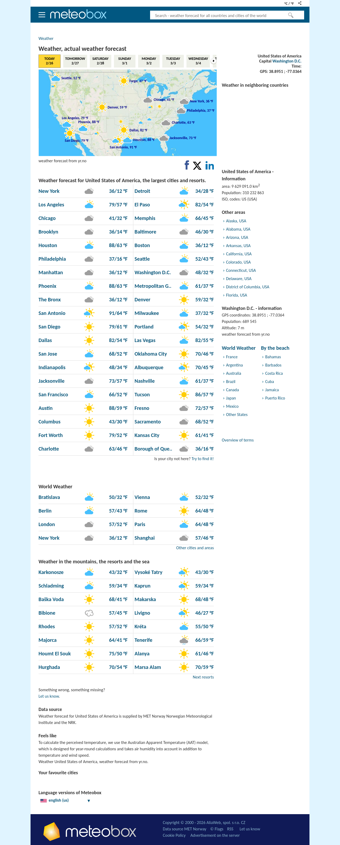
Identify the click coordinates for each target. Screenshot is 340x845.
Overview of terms (238, 440)
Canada (232, 389)
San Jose (48, 354)
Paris (139, 524)
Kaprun (141, 585)
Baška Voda (51, 599)
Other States (237, 414)
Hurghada (49, 667)
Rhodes (47, 626)
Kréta (139, 626)
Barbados (273, 365)
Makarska (144, 599)
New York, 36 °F (201, 101)
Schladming (51, 585)
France (231, 356)
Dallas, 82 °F (138, 130)
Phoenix (47, 286)
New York (49, 191)
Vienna (141, 497)
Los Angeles (51, 204)
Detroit (141, 191)
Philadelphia (52, 259)
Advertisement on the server (215, 835)
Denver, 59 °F (117, 107)
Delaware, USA (239, 278)
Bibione (47, 613)
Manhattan (51, 272)
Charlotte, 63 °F (183, 122)
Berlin (45, 510)
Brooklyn (48, 231)
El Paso (141, 204)
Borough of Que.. (152, 449)
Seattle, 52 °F (71, 78)
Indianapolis (52, 367)
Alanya (141, 653)
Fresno (141, 408)
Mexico (232, 406)
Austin (46, 408)
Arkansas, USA (238, 245)
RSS (230, 828)
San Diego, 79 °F (77, 141)
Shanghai (144, 538)
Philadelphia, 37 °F (201, 110)
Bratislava (49, 497)
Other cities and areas (195, 547)
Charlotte (49, 449)
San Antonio (52, 313)
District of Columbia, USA (247, 286)
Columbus (50, 421)
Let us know (49, 696)
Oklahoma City (150, 354)
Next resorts (203, 677)
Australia (233, 373)
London (47, 524)
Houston (48, 245)
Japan (231, 398)
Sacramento (147, 421)
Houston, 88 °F (144, 140)
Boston (141, 245)
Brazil (230, 381)
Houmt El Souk (55, 653)
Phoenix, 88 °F (89, 122)
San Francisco (53, 394)
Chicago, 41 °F (164, 100)
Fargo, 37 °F (138, 81)
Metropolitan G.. (152, 286)
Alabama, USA (238, 229)
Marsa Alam (147, 667)
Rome (140, 510)
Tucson (141, 394)
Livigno (141, 613)
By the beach (275, 348)
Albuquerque (148, 367)
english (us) (65, 800)
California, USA (239, 253)
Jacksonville (52, 381)
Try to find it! (203, 458)
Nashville (144, 381)
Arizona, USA (237, 237)
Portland (143, 326)
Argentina (234, 365)
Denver (141, 299)
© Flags (216, 828)
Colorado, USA (238, 262)
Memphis (144, 218)
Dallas (45, 340)
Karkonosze (51, 572)
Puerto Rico (275, 398)
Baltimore (144, 231)
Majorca (48, 640)
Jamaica (272, 389)
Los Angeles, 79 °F (75, 118)
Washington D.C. (287, 61)
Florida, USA (236, 295)
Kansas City (146, 435)
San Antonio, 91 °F (123, 147)
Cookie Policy (174, 835)
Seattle (141, 259)
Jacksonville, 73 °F (183, 138)
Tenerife (142, 640)
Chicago (47, 218)
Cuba (269, 381)
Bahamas (273, 356)
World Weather (239, 348)
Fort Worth (51, 435)
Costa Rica (274, 373)
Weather (46, 38)
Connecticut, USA (241, 270)
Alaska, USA (236, 220)
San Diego (49, 326)
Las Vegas (144, 340)
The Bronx (50, 299)
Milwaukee (146, 313)
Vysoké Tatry (147, 572)
